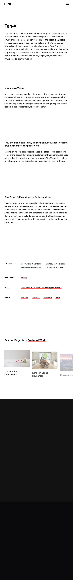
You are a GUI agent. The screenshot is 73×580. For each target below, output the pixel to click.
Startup (24, 278)
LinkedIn (24, 298)
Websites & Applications (31, 268)
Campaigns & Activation (56, 268)
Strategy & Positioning (55, 264)
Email (58, 298)
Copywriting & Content (31, 264)
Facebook (47, 298)
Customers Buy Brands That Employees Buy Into (41, 288)
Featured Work (37, 340)
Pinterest (36, 298)
